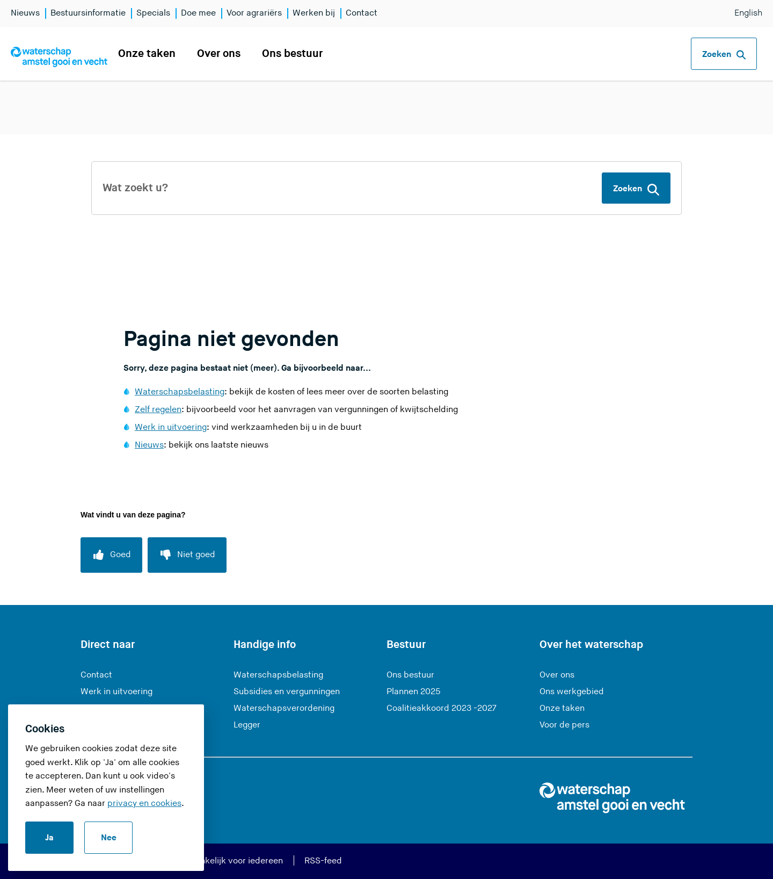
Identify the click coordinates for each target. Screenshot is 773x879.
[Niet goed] (187, 555)
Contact (361, 13)
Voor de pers (564, 725)
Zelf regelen (158, 410)
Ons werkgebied (571, 692)
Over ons (218, 53)
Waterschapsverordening (284, 708)
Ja (49, 838)
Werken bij (314, 13)
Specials (153, 13)
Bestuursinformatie (88, 13)
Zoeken (724, 55)
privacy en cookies (144, 803)
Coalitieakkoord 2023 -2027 (441, 708)
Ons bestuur (292, 53)
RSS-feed (323, 861)
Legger (247, 725)
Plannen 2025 (413, 692)
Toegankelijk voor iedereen (230, 861)
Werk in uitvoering (171, 427)
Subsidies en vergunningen (287, 692)
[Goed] (111, 555)
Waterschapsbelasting (179, 392)
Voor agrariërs (254, 13)
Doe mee (198, 13)
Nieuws (25, 13)
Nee (108, 838)
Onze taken (147, 53)
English (748, 13)
